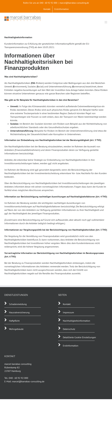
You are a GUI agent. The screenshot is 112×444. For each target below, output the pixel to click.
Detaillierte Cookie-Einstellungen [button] (79, 337)
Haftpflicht (14, 320)
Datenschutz (69, 329)
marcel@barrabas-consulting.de (74, 2)
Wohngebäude (16, 329)
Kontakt (67, 304)
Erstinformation (70, 345)
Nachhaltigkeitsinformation (76, 320)
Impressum (68, 312)
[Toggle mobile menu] (106, 22)
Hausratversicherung (19, 312)
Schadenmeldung (18, 304)
